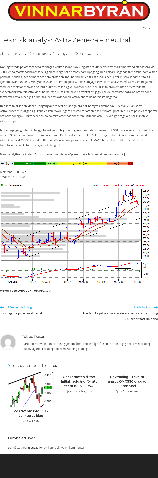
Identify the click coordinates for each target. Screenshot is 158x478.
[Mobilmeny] (144, 28)
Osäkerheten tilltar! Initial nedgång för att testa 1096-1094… (79, 381)
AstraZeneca (19, 291)
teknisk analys (43, 291)
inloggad (33, 447)
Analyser (64, 54)
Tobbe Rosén (14, 54)
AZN (30, 291)
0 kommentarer (90, 54)
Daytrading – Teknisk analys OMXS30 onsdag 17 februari (127, 381)
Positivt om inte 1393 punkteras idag (31, 413)
